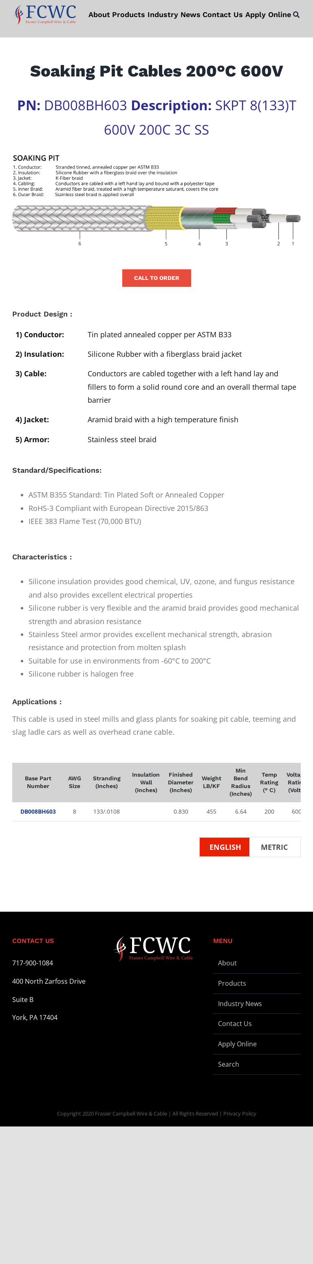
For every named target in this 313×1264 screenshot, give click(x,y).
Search (228, 1064)
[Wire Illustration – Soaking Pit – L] (156, 200)
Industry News (240, 1003)
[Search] (296, 14)
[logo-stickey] (44, 14)
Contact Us (235, 1023)
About (227, 962)
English (225, 847)
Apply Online (237, 1043)
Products (232, 983)
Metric (274, 847)
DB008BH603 (38, 811)
